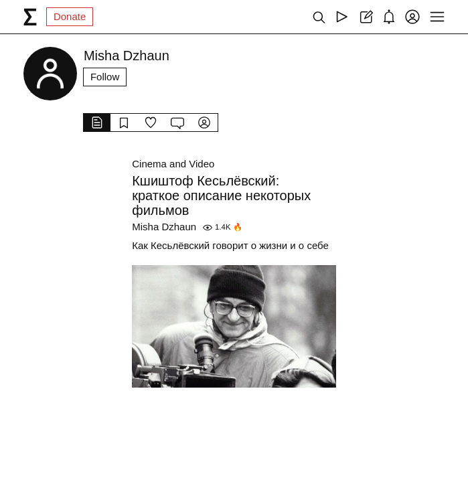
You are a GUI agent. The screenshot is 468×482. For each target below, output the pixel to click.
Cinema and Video (173, 163)
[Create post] (365, 16)
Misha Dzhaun (164, 226)
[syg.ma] (30, 16)
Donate (70, 16)
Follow (104, 76)
